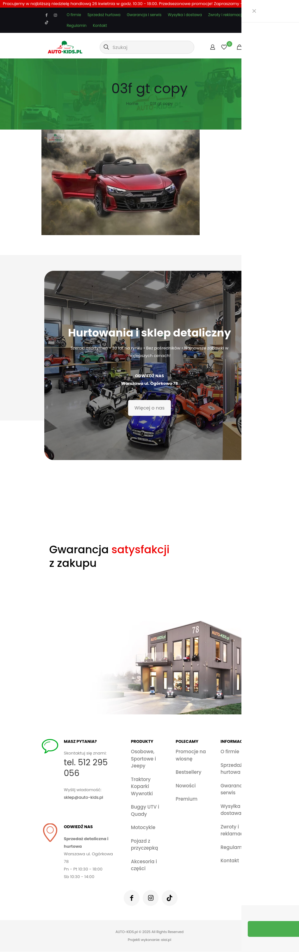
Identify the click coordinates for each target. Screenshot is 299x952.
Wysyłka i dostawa (185, 14)
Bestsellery (188, 772)
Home (132, 103)
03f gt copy (161, 103)
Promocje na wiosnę (191, 755)
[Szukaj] (147, 47)
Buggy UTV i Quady (145, 810)
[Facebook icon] (47, 15)
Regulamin (77, 25)
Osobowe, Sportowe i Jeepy (143, 758)
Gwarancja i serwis (144, 14)
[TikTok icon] (47, 22)
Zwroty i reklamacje (226, 14)
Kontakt (100, 25)
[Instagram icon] (55, 15)
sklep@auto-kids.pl (85, 798)
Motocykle (143, 827)
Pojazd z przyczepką (144, 845)
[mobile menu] (250, 47)
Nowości (186, 785)
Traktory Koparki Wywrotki (142, 786)
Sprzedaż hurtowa (103, 14)
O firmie (74, 14)
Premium (186, 799)
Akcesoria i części (144, 865)
